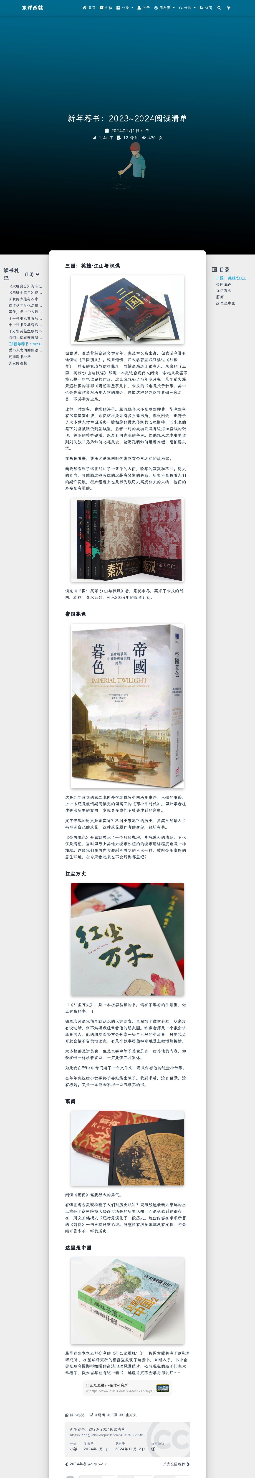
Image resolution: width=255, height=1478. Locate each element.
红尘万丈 (224, 290)
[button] (124, 8)
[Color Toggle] (228, 8)
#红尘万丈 (128, 1415)
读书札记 (77, 1415)
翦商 (220, 297)
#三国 (112, 1415)
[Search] (219, 8)
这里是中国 (226, 303)
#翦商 (100, 1415)
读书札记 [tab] (21, 274)
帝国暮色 (224, 284)
